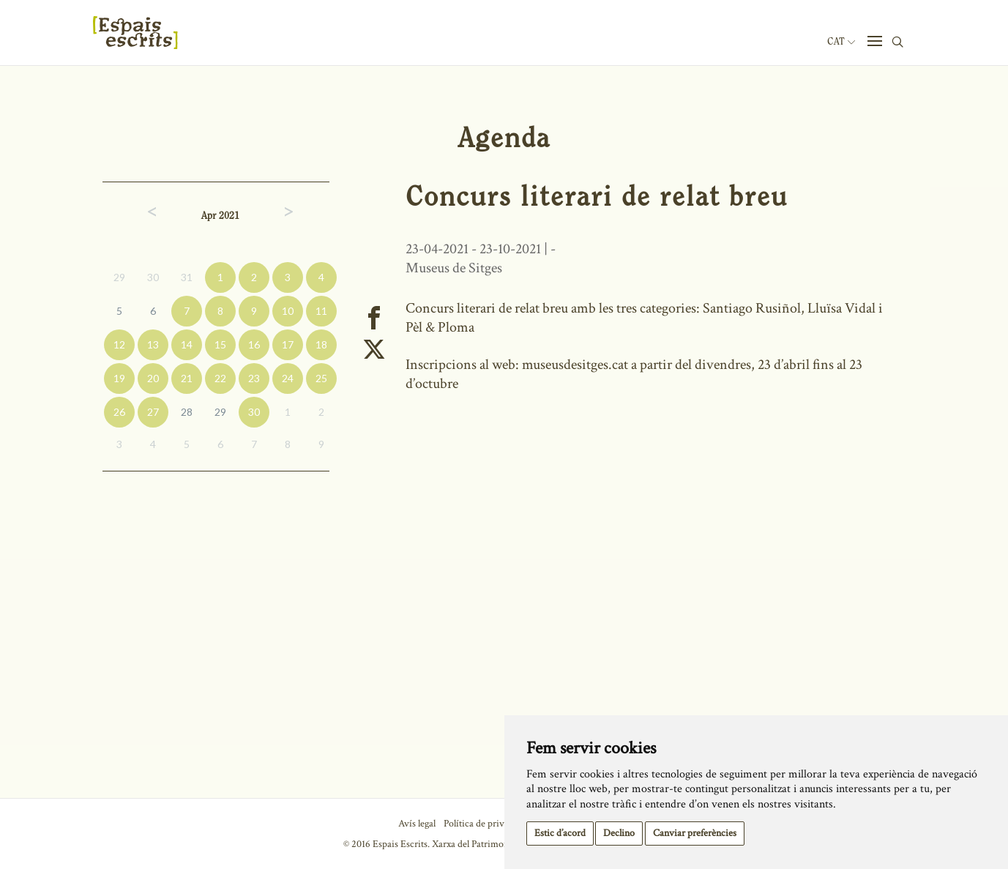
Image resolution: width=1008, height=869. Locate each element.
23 (254, 378)
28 (187, 412)
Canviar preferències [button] (694, 833)
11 (321, 311)
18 (321, 344)
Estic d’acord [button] (560, 833)
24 (288, 378)
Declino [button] (619, 833)
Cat (841, 42)
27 (153, 412)
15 (220, 344)
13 (153, 344)
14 (187, 344)
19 (119, 378)
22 (220, 378)
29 (119, 277)
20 (153, 378)
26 (119, 412)
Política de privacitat (485, 823)
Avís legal (417, 823)
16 (254, 344)
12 (119, 344)
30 (153, 277)
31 (187, 277)
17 (288, 344)
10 (288, 311)
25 (321, 378)
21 (187, 378)
